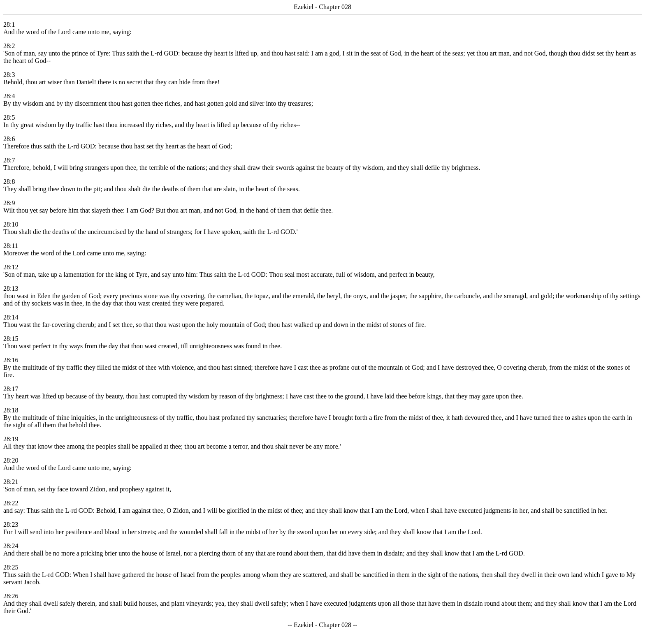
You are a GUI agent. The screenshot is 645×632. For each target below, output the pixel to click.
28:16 (10, 360)
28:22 (10, 503)
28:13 (10, 288)
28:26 (10, 596)
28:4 (9, 96)
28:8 (9, 181)
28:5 (9, 117)
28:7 (9, 160)
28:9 (9, 202)
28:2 (9, 45)
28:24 (10, 545)
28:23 (10, 524)
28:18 (10, 410)
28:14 (10, 317)
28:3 (9, 74)
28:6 (9, 138)
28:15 (10, 338)
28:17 (10, 388)
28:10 (10, 224)
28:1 (9, 24)
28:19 (10, 438)
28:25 (10, 567)
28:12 (10, 267)
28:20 (10, 460)
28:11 (10, 245)
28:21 (10, 481)
